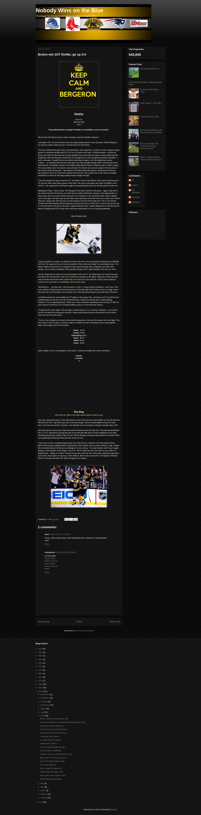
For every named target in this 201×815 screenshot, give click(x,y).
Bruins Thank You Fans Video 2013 (54, 719)
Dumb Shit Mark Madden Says (52, 761)
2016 (40, 681)
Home (79, 621)
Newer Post (43, 621)
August (44, 708)
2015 (40, 684)
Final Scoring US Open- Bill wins (53, 733)
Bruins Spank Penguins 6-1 (51, 768)
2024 (40, 652)
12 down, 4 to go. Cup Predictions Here (56, 754)
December (45, 694)
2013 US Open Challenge (50, 751)
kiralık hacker (50, 558)
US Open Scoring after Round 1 (53, 747)
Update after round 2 (48, 743)
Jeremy (134, 185)
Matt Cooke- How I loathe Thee (52, 775)
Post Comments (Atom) (84, 631)
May (43, 783)
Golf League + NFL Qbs (150, 103)
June (43, 716)
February (44, 794)
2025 (40, 649)
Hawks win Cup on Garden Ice (52, 726)
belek (47, 569)
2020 (40, 666)
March (43, 790)
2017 (40, 677)
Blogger (114, 809)
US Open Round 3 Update (50, 740)
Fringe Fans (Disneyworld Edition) (53, 729)
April (43, 787)
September (45, 705)
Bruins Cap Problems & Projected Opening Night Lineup (62, 722)
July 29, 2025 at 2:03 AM (66, 552)
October (44, 701)
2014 (40, 688)
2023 (40, 656)
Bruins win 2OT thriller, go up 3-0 (53, 758)
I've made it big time (48, 765)
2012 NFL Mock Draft (149, 117)
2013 (40, 691)
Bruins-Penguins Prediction (51, 779)
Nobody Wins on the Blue (69, 10)
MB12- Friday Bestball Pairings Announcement (150, 158)
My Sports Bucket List (149, 69)
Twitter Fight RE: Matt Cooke (51, 772)
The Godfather (135, 191)
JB (132, 180)
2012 (40, 802)
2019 (40, 670)
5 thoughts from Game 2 (50, 736)
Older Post (114, 621)
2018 (40, 674)
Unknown (135, 197)
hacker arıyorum (51, 561)
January (44, 798)
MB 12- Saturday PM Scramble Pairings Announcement (149, 145)
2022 (40, 659)
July (42, 712)
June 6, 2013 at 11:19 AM (60, 534)
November (45, 698)
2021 (40, 663)
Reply (47, 544)
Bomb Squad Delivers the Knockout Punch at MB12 (151, 131)
